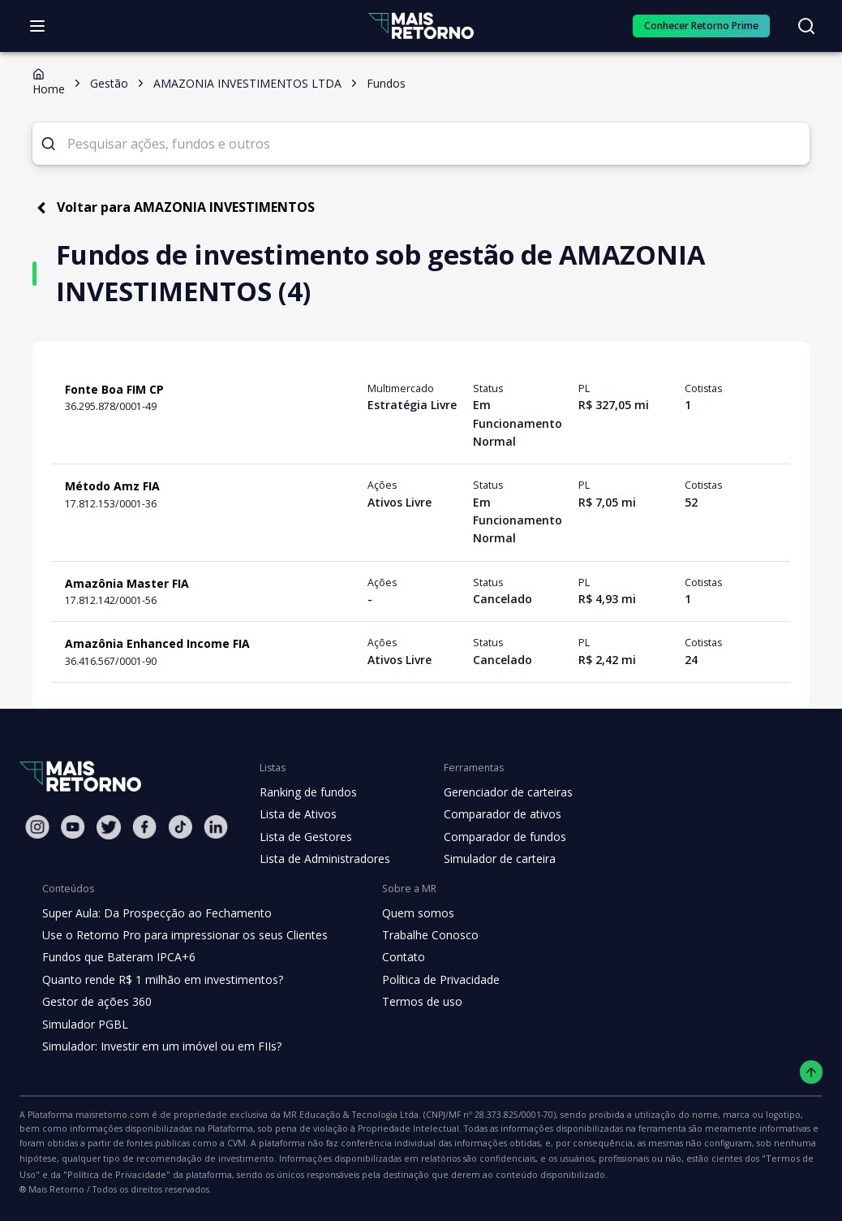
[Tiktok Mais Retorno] (180, 827)
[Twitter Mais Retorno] (109, 827)
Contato (390, 957)
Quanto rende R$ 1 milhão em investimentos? (157, 979)
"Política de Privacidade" (748, 1158)
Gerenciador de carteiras (499, 792)
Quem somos (404, 913)
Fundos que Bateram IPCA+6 (116, 957)
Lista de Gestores (304, 837)
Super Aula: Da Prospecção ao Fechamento (153, 913)
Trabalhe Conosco (417, 935)
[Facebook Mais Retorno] (144, 827)
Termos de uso (408, 1001)
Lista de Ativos (296, 814)
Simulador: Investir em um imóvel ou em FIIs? (157, 1046)
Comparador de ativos (493, 814)
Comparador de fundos (495, 837)
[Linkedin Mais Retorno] (216, 827)
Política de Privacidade (428, 979)
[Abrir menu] (37, 26)
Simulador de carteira (491, 858)
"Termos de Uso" (642, 1158)
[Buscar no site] (806, 26)
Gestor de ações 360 (95, 1001)
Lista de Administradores (322, 858)
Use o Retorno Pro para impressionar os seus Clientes (179, 935)
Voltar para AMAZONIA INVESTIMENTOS (169, 208)
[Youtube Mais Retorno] (73, 827)
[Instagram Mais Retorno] (37, 827)
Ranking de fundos (307, 792)
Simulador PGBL (84, 1024)
